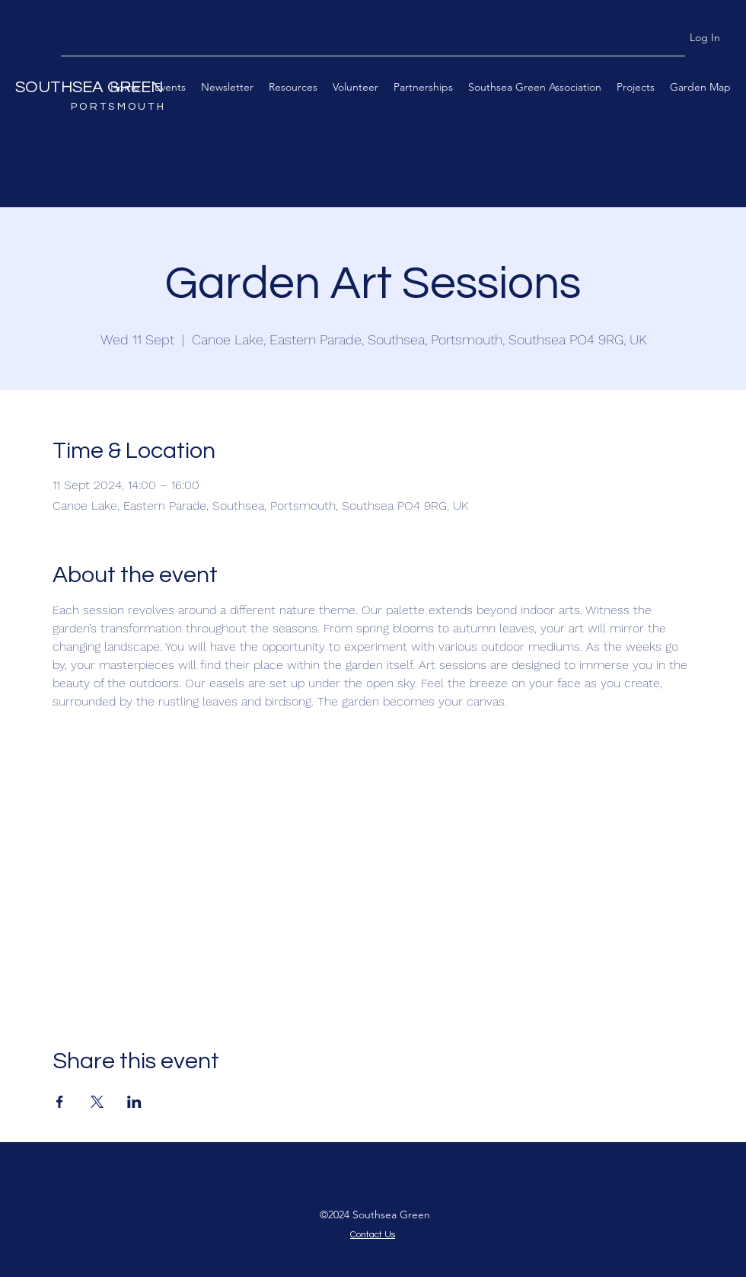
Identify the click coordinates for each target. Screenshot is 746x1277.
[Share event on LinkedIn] (134, 1102)
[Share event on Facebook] (60, 1102)
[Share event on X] (97, 1102)
